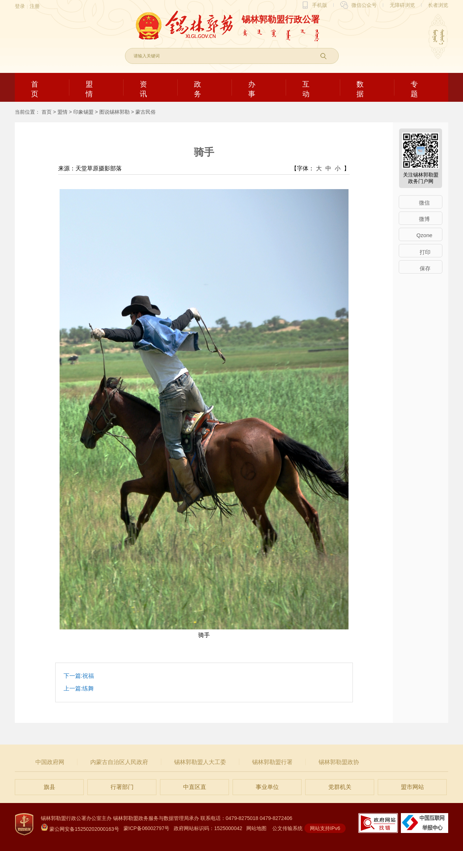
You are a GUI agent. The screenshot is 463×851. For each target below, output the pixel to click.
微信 (424, 203)
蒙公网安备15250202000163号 (80, 829)
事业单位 (267, 787)
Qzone (424, 235)
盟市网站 (412, 787)
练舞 (88, 688)
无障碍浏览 (402, 5)
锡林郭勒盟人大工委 (200, 762)
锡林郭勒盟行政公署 (281, 19)
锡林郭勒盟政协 (339, 762)
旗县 (49, 787)
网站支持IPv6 (325, 828)
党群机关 (339, 787)
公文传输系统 (287, 828)
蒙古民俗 (145, 112)
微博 (424, 219)
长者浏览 (438, 5)
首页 (47, 112)
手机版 (319, 5)
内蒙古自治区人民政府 (119, 762)
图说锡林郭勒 (114, 112)
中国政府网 (49, 762)
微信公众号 (364, 5)
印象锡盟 (83, 112)
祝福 (88, 676)
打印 (425, 252)
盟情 (62, 112)
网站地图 (256, 828)
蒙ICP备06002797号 (147, 828)
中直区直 (194, 787)
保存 (425, 268)
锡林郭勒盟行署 (272, 762)
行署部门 (122, 787)
